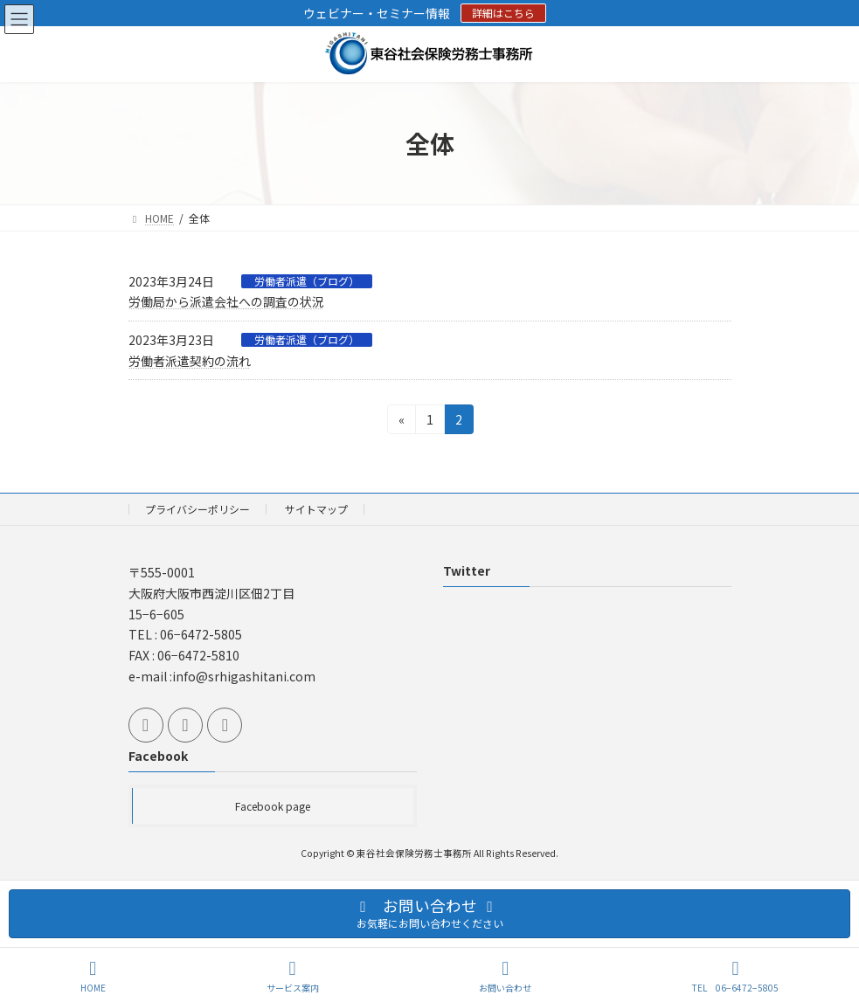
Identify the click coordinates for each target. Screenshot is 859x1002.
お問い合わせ (505, 976)
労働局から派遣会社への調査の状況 (226, 301)
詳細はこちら (503, 12)
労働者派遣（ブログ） (306, 281)
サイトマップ (316, 508)
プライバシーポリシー (197, 508)
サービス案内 (293, 976)
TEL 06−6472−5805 (735, 976)
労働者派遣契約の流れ (189, 361)
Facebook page (272, 805)
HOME (93, 976)
